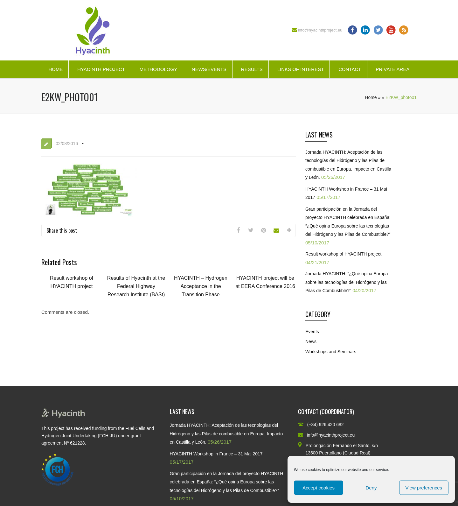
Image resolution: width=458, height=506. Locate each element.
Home (55, 69)
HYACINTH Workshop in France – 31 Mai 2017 (216, 453)
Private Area (392, 69)
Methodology (158, 69)
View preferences (424, 487)
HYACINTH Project (101, 69)
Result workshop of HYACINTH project (343, 254)
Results (252, 69)
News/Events (209, 69)
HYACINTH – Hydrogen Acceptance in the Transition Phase (200, 286)
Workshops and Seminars (330, 351)
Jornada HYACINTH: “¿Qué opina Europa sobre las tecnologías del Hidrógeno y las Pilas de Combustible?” (346, 282)
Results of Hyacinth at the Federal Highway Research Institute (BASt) (136, 286)
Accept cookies (318, 487)
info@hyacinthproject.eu (320, 30)
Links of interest (300, 69)
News (310, 341)
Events (312, 331)
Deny (371, 487)
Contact (349, 69)
